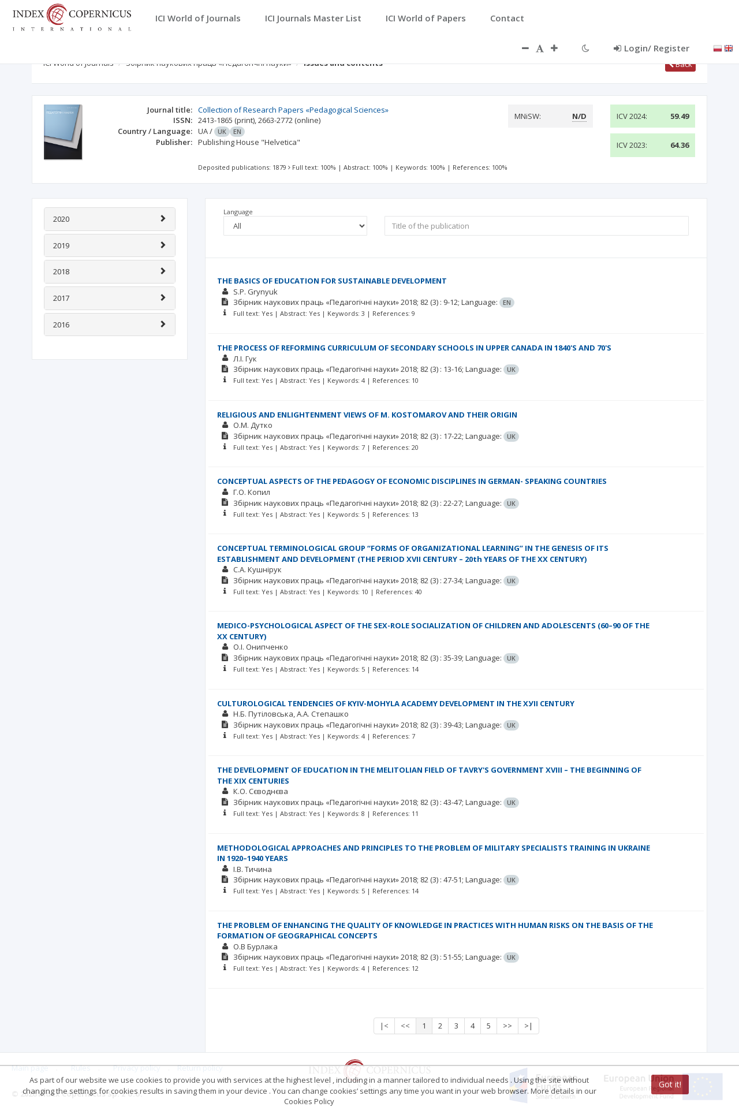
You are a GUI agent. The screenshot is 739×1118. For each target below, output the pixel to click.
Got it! (670, 1084)
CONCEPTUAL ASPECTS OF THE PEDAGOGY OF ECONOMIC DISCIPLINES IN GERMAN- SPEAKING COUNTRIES (412, 481)
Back (680, 64)
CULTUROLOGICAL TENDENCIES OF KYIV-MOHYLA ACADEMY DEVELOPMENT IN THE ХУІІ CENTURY (395, 703)
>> (507, 1025)
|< (384, 1025)
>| (528, 1025)
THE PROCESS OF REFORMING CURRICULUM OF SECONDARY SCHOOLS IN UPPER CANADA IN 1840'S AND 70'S (414, 347)
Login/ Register (651, 48)
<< (405, 1025)
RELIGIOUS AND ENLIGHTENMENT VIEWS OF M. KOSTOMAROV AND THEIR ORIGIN (367, 414)
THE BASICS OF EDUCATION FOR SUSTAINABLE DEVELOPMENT (332, 280)
